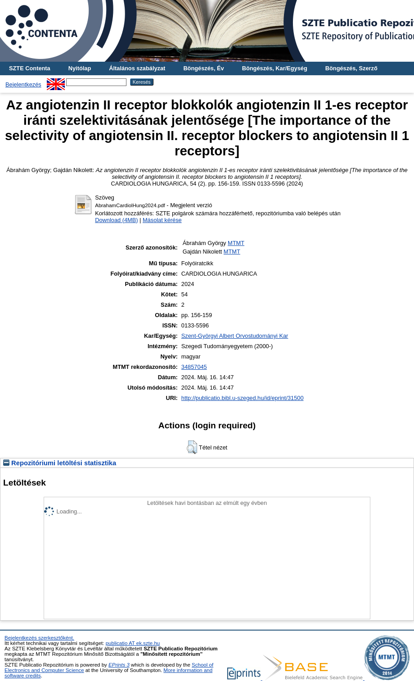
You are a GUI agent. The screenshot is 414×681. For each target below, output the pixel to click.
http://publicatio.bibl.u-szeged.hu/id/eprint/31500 (242, 398)
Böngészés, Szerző (351, 68)
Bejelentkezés (23, 84)
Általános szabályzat (137, 68)
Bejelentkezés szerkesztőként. (39, 637)
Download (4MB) (116, 220)
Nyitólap (79, 68)
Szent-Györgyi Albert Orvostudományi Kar (234, 335)
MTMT (236, 243)
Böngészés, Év (203, 68)
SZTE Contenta (29, 68)
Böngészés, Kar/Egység (274, 68)
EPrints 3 (119, 664)
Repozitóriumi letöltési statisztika (59, 463)
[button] (192, 447)
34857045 (194, 366)
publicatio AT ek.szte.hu (133, 643)
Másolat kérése (162, 220)
